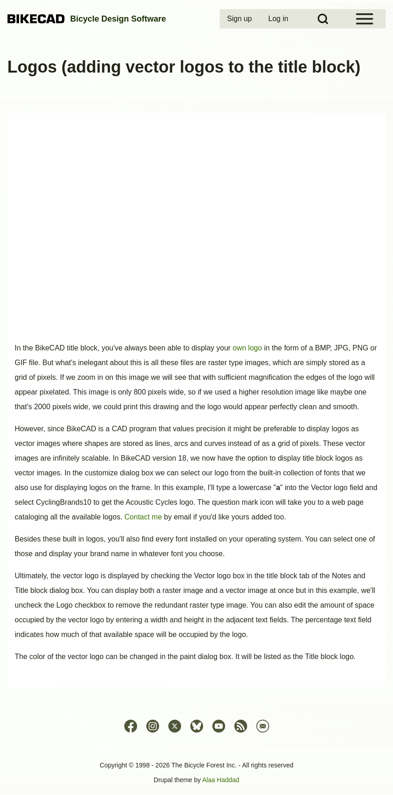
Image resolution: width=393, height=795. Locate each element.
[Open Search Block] (322, 18)
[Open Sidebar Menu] (364, 18)
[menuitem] (240, 18)
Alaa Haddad (220, 780)
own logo (247, 348)
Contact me (143, 517)
